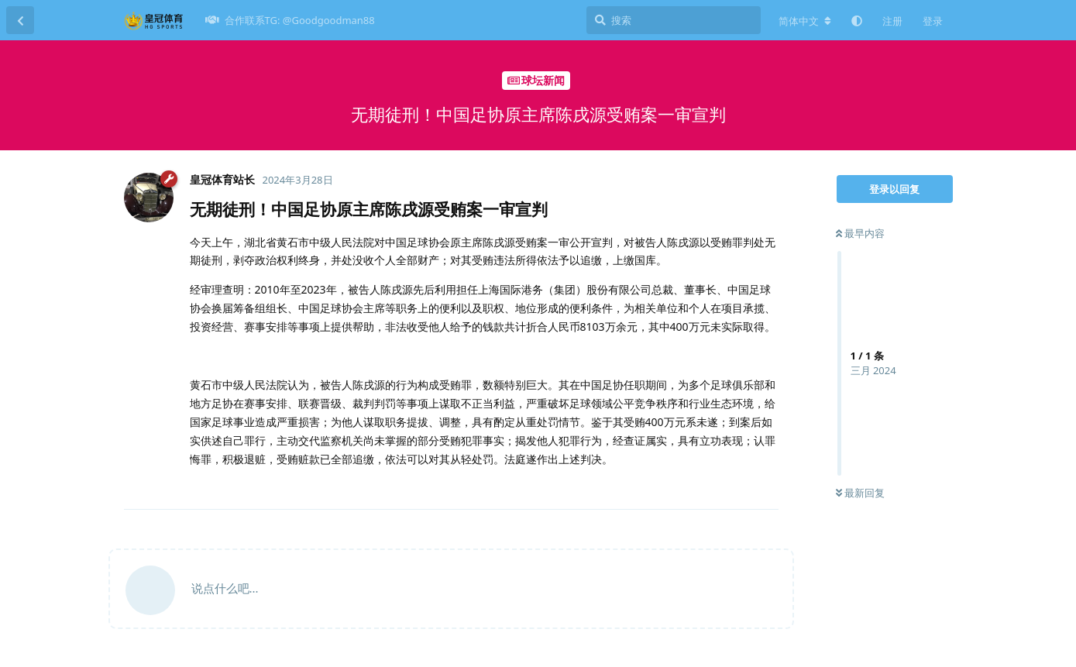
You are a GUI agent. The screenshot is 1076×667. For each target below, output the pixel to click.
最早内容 (860, 233)
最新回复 (860, 493)
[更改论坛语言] (804, 21)
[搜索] (673, 20)
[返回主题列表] (20, 20)
